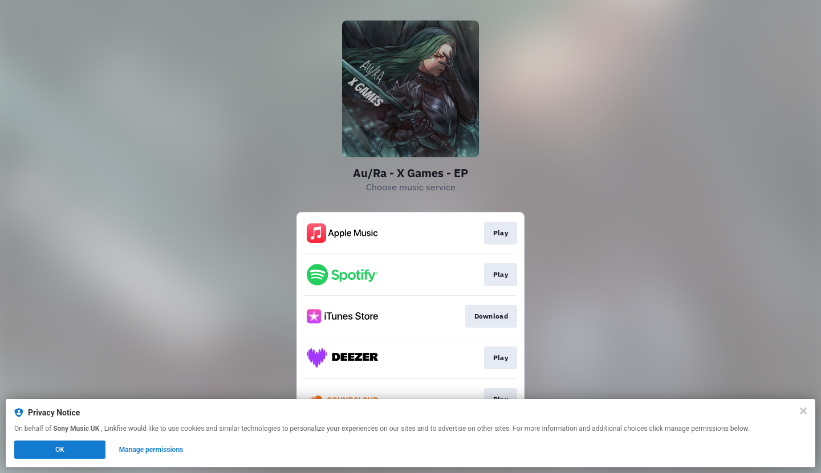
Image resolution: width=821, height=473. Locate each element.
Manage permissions (151, 450)
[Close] (803, 411)
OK (59, 450)
